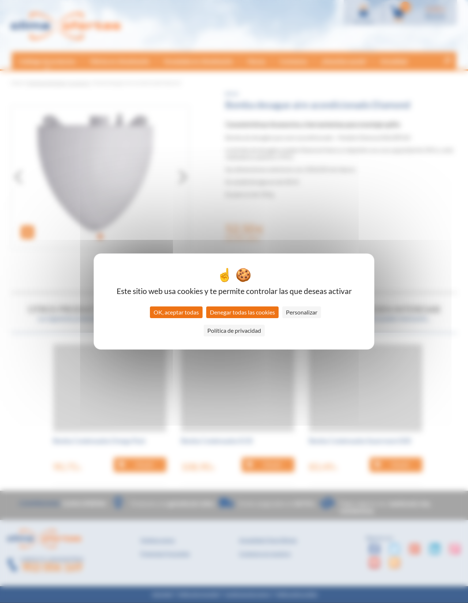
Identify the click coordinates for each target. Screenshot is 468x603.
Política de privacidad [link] (234, 330)
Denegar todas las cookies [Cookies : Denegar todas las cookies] (242, 312)
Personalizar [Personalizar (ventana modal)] (301, 312)
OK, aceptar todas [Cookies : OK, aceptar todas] (176, 312)
